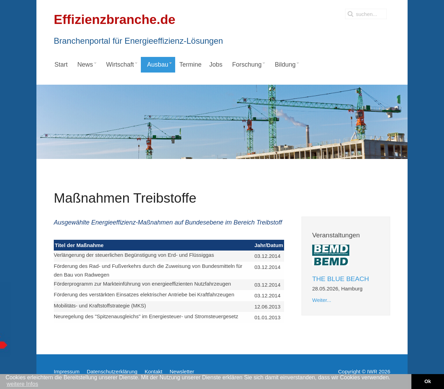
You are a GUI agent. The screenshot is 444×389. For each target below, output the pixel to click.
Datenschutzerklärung (112, 371)
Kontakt (153, 371)
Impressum (66, 371)
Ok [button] (427, 381)
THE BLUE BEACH (340, 278)
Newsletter (182, 371)
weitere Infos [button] (22, 384)
